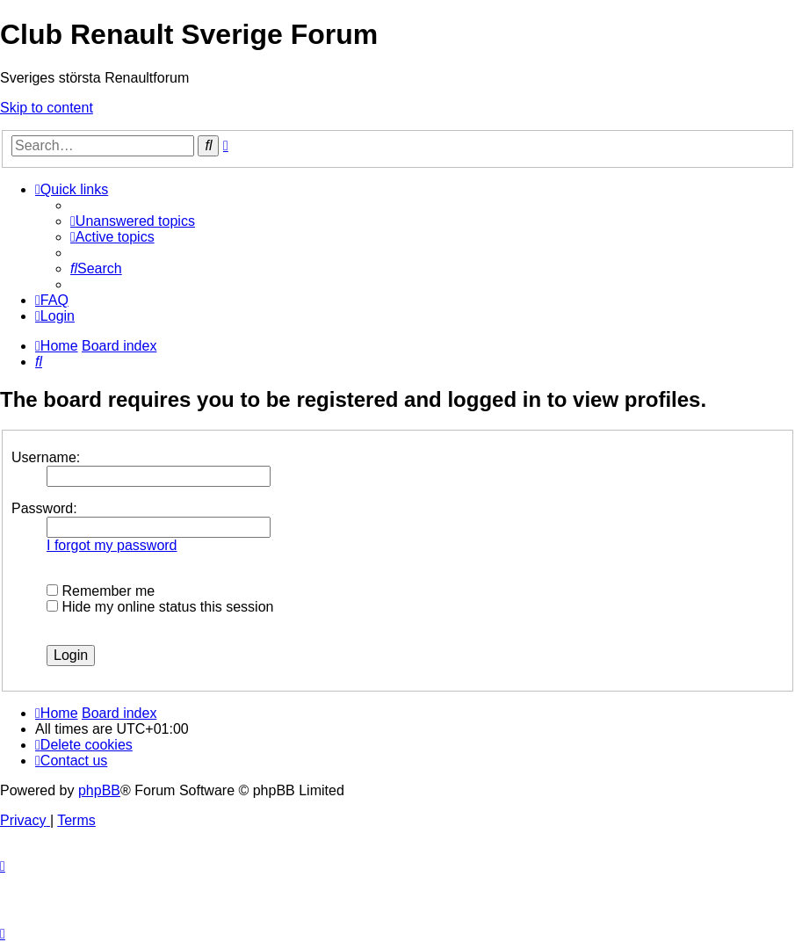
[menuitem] (132, 221)
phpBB (99, 790)
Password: (44, 508)
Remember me (101, 590)
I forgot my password (112, 545)
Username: (45, 457)
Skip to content (46, 107)
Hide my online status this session (160, 606)
